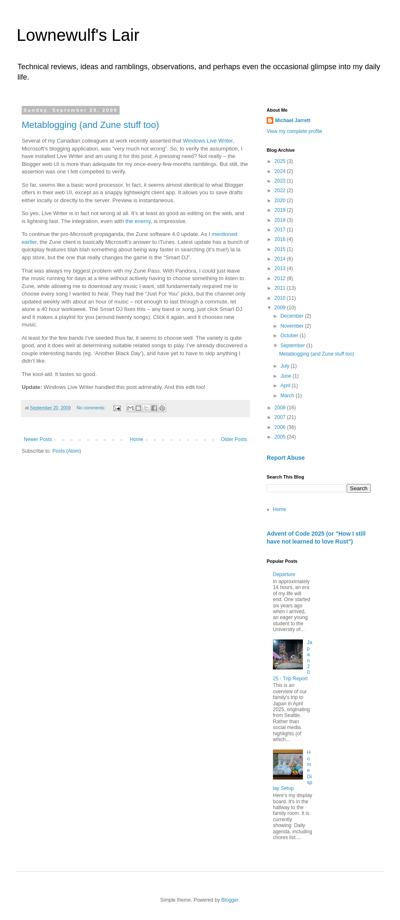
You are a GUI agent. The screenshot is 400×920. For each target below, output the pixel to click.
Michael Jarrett (292, 120)
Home (136, 439)
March (288, 396)
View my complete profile (294, 131)
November (292, 326)
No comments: (92, 407)
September (293, 345)
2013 (281, 268)
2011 (281, 288)
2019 (281, 210)
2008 (281, 408)
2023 (281, 181)
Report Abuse (286, 457)
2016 (281, 239)
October (290, 335)
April (286, 386)
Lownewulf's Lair (78, 35)
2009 (281, 308)
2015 (281, 249)
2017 (281, 230)
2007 (281, 417)
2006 (281, 427)
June (286, 376)
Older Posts (234, 439)
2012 (281, 278)
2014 (281, 259)
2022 (281, 190)
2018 (281, 220)
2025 (281, 161)
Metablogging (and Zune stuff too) (90, 125)
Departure (284, 574)
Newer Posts (38, 439)
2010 (281, 298)
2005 (281, 437)
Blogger (229, 900)
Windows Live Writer (207, 141)
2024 (281, 171)
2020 (281, 200)
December (292, 316)
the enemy (138, 221)
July (285, 366)
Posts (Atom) (66, 451)
